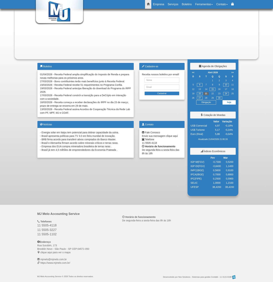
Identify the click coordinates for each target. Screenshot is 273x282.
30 (219, 98)
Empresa (158, 4)
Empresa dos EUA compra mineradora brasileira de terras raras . (77, 146)
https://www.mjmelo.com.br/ (55, 262)
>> (232, 72)
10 (226, 84)
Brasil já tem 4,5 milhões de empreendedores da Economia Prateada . (80, 149)
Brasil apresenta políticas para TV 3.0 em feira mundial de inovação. (78, 136)
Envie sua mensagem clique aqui (160, 136)
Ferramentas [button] (204, 4)
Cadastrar (162, 93)
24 (226, 93)
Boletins (187, 4)
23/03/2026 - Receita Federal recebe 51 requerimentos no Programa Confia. (81, 84)
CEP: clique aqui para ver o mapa (63, 249)
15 (212, 89)
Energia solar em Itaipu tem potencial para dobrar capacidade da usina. (80, 132)
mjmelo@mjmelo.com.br (53, 259)
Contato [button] (222, 4)
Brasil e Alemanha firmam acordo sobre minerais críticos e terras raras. (80, 143)
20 (199, 93)
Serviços (173, 4)
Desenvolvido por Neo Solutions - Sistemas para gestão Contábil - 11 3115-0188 (199, 277)
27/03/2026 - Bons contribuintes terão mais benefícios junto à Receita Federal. (82, 81)
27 (199, 98)
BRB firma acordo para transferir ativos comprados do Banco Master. (79, 139)
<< (193, 72)
